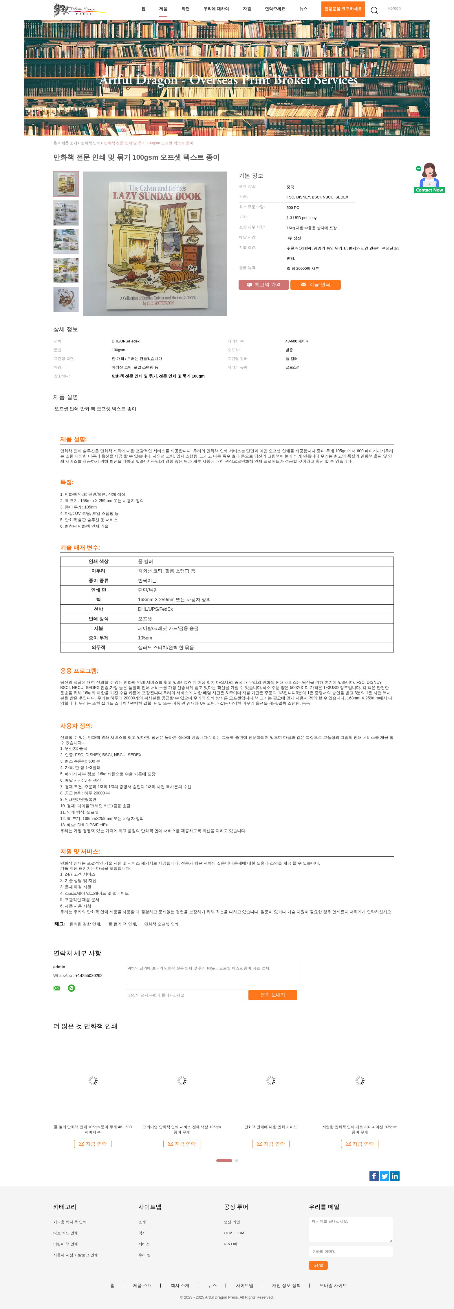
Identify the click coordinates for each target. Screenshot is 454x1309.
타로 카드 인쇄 (65, 1233)
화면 (186, 8)
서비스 (144, 1244)
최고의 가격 (264, 284)
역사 (142, 1233)
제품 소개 (142, 1286)
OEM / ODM (234, 1233)
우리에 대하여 (216, 8)
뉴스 (303, 8)
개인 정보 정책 (286, 1286)
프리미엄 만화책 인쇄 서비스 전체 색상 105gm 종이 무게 (182, 1129)
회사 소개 (180, 1286)
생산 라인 (232, 1222)
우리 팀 (144, 1255)
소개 (142, 1222)
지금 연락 (315, 284)
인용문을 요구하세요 (343, 8)
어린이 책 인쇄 (65, 1244)
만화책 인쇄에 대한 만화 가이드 (270, 1127)
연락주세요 (275, 8)
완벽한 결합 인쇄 (84, 924)
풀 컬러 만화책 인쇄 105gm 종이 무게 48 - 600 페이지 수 (93, 1129)
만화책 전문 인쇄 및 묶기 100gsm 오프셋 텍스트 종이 (148, 143)
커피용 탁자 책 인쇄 (70, 1222)
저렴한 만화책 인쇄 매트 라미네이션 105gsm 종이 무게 (359, 1129)
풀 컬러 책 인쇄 (122, 924)
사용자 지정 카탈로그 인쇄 (75, 1255)
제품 (163, 8)
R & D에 (231, 1244)
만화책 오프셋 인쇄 (161, 924)
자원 (247, 8)
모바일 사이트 (333, 1286)
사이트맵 (244, 1286)
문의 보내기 (273, 994)
